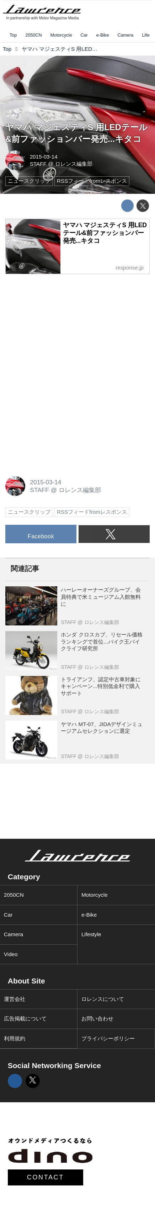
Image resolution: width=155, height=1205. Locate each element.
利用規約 (14, 1038)
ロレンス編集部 (73, 164)
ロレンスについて (102, 999)
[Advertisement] (58, 325)
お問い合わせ (97, 1018)
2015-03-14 (44, 157)
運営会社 (14, 999)
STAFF (38, 164)
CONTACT (45, 1177)
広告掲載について (25, 1018)
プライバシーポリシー (108, 1038)
